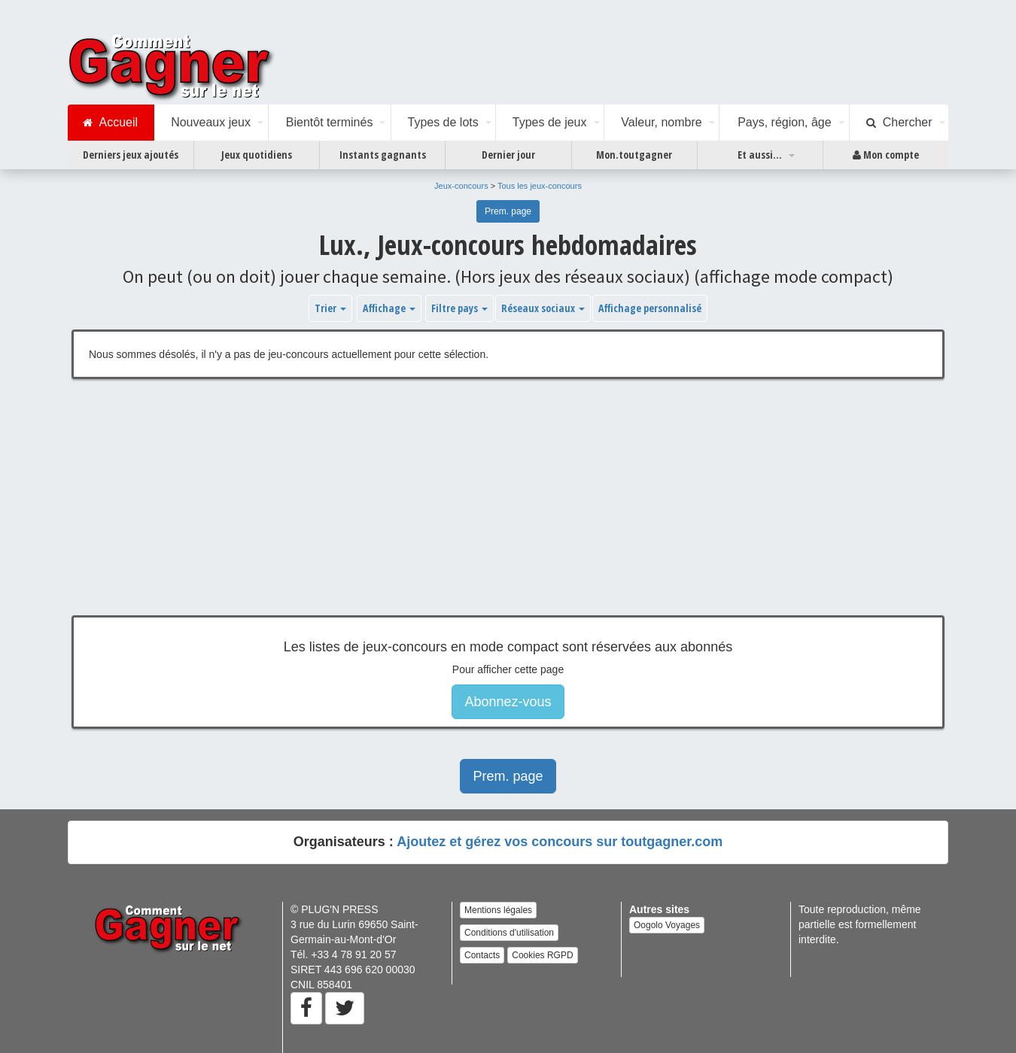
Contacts (482, 955)
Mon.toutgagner (634, 154)
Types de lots (442, 122)
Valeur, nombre (661, 122)
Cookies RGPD (542, 955)
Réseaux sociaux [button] (543, 308)
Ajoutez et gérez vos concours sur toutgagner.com (559, 841)
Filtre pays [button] (459, 308)
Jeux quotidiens (256, 154)
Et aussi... (760, 154)
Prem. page (508, 211)
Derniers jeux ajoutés (130, 154)
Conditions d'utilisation (509, 932)
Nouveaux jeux (211, 122)
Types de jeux (550, 122)
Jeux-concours (461, 185)
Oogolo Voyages (667, 925)
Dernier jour (508, 154)
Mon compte (886, 155)
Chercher (899, 123)
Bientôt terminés (329, 122)
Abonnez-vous (507, 701)
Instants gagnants (382, 154)
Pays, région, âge (785, 122)
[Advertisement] (508, 508)
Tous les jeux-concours (539, 185)
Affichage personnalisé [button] (649, 308)
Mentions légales (498, 910)
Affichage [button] (389, 308)
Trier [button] (330, 308)
